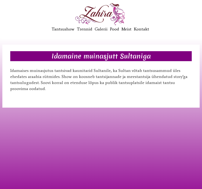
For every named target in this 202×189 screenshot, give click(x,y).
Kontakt (141, 29)
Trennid (84, 29)
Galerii (101, 29)
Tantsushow (63, 29)
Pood (114, 29)
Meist (127, 29)
